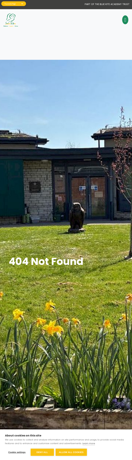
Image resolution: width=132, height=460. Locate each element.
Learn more (88, 443)
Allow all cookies (71, 452)
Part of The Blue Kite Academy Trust (107, 4)
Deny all (42, 452)
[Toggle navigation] (124, 20)
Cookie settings (17, 452)
